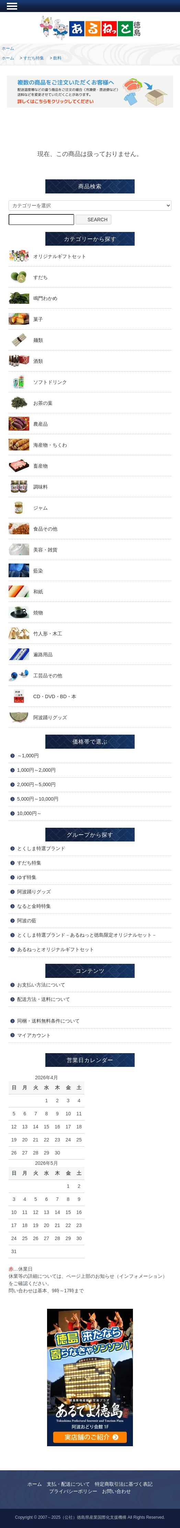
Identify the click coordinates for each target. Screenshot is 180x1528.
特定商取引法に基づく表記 (124, 1484)
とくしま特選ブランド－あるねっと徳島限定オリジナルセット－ (87, 935)
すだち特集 (33, 58)
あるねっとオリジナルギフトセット (55, 949)
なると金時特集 (34, 906)
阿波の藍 (26, 920)
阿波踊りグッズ (34, 891)
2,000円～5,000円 (36, 784)
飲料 (57, 58)
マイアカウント (34, 1035)
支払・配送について (68, 1484)
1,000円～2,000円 (36, 770)
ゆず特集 (26, 877)
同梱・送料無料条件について (48, 1021)
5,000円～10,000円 (37, 799)
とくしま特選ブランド (41, 848)
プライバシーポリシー (73, 1491)
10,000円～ (29, 813)
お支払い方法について (41, 985)
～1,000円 (28, 755)
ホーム (8, 48)
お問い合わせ (116, 1491)
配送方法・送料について (43, 999)
